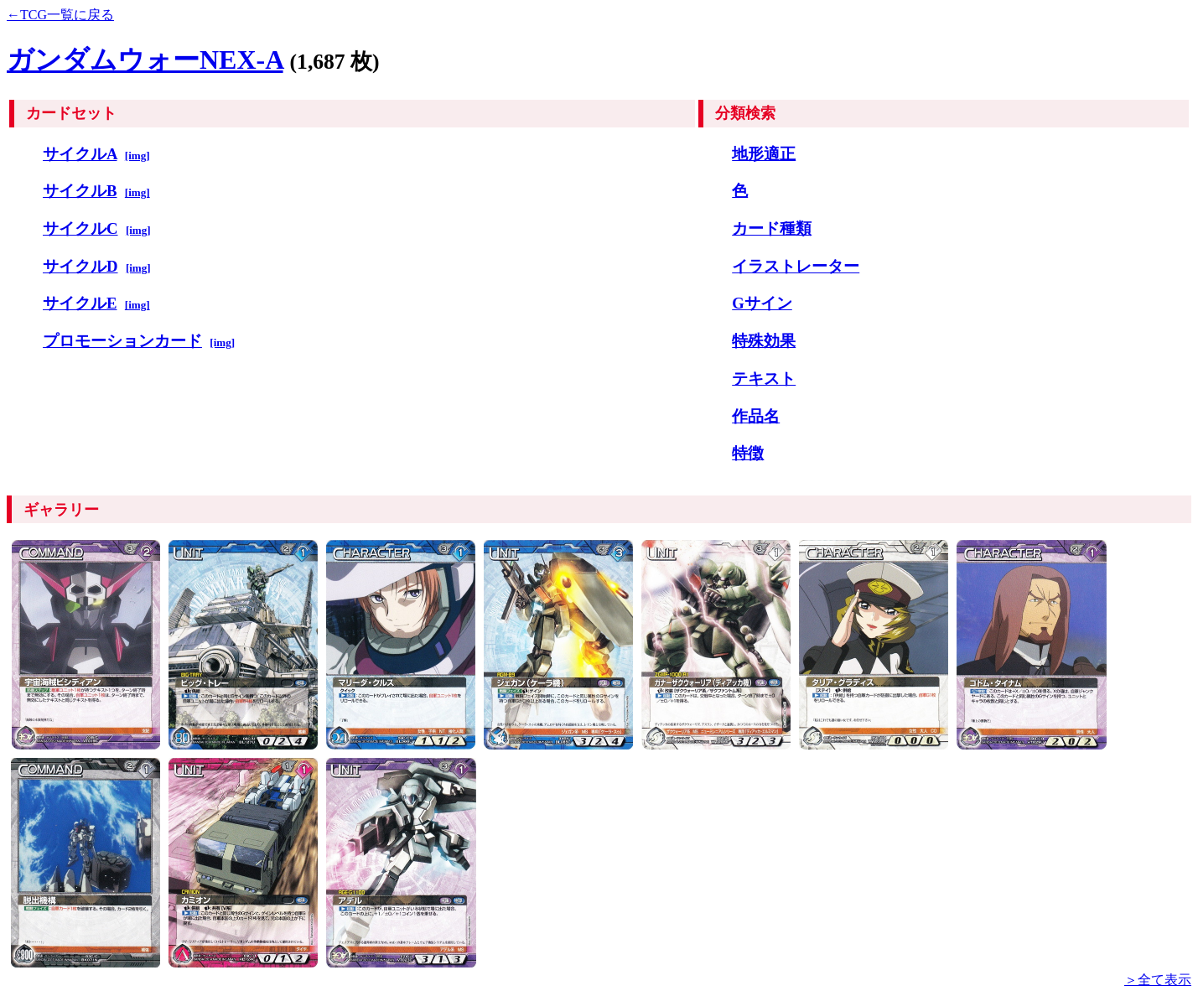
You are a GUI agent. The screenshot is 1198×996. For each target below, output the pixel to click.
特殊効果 (764, 341)
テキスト (764, 378)
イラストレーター (795, 266)
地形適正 (764, 154)
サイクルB (80, 191)
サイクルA (80, 154)
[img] (137, 155)
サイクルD (80, 266)
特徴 (748, 453)
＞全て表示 (1157, 980)
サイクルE (80, 303)
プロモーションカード (122, 341)
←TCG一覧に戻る (60, 15)
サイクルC (80, 228)
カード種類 (772, 228)
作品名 (756, 416)
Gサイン (762, 303)
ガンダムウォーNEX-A (145, 59)
